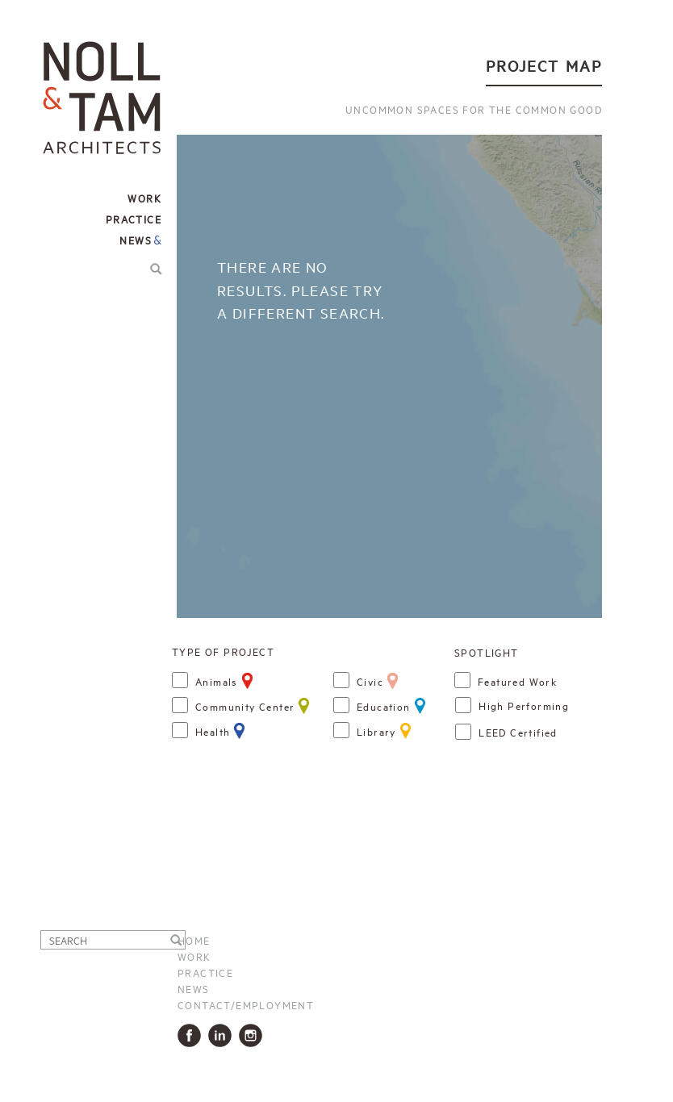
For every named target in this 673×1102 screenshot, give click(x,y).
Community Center (245, 706)
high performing (524, 705)
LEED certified (518, 731)
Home (194, 940)
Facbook (192, 1035)
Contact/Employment (246, 1004)
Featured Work (517, 681)
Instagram (254, 1035)
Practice (205, 972)
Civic (370, 681)
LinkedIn (223, 1035)
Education (384, 706)
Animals (216, 681)
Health (212, 731)
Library (376, 731)
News (135, 239)
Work (194, 956)
